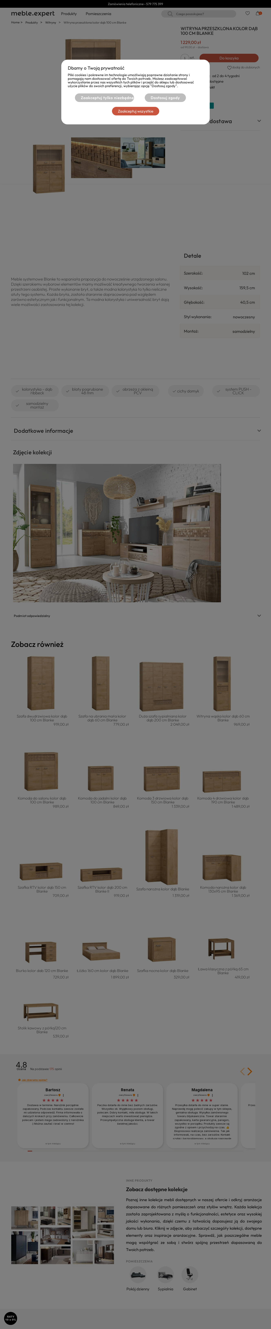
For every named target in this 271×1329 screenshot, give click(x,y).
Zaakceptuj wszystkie (135, 111)
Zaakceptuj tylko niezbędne (107, 97)
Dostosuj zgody (165, 97)
